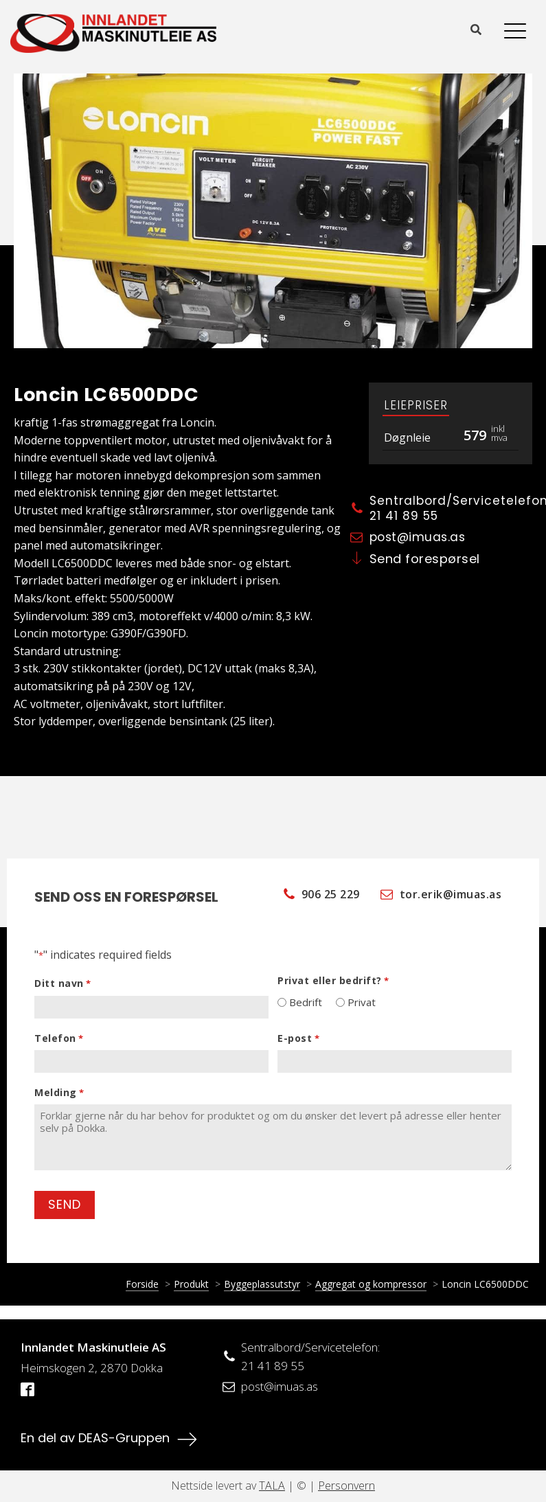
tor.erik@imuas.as (451, 894)
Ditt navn (62, 983)
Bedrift (305, 1002)
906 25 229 (331, 894)
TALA (272, 1485)
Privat (362, 1002)
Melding (59, 1092)
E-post (298, 1038)
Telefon (58, 1038)
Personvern (346, 1485)
